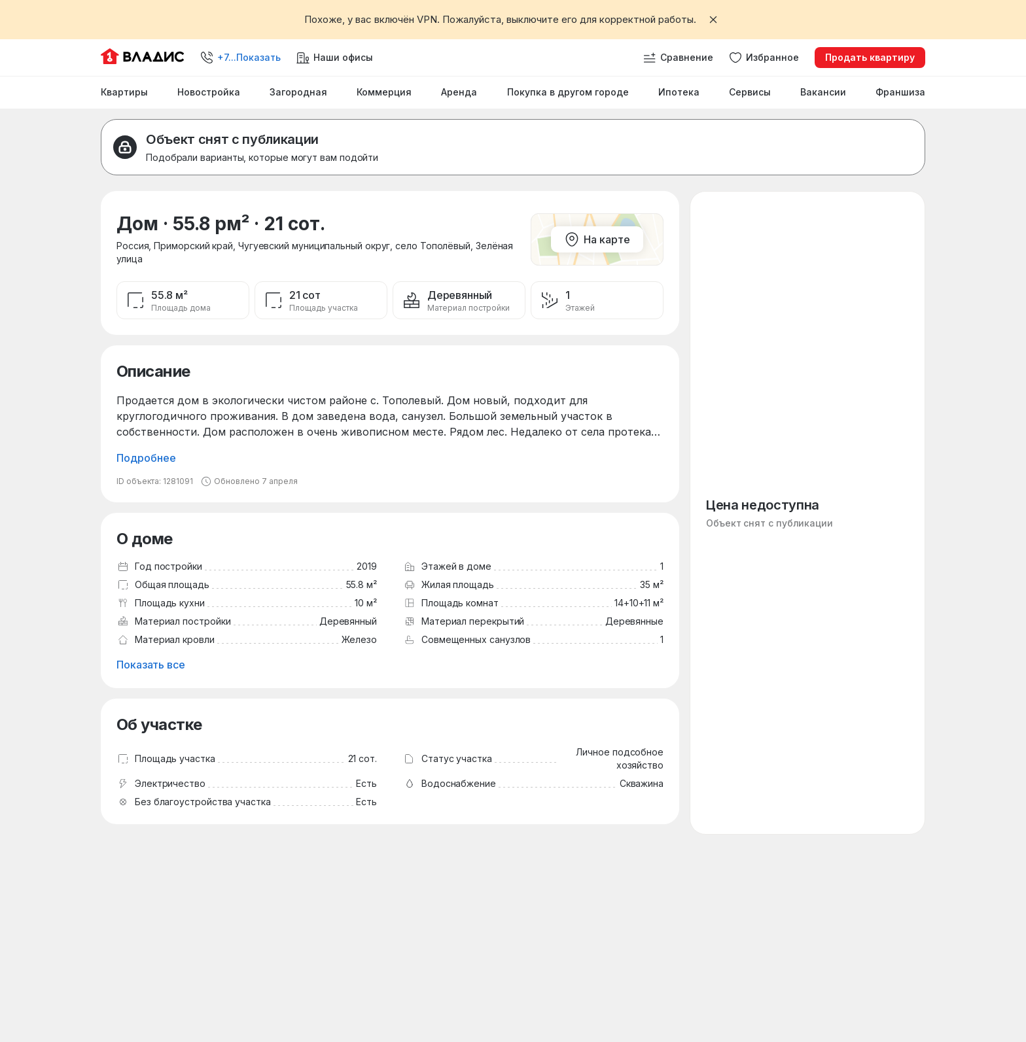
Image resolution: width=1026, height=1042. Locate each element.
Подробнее (146, 457)
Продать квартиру (870, 57)
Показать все (150, 664)
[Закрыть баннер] (713, 19)
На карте (596, 239)
